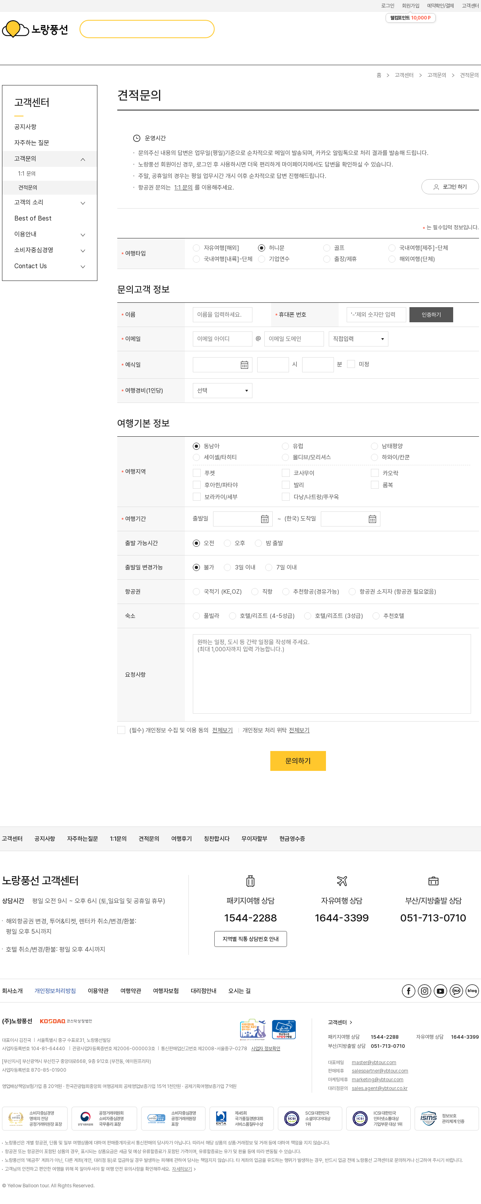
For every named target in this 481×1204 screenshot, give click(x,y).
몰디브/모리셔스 (306, 457)
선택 (202, 390)
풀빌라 (206, 615)
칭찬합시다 (217, 838)
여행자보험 (166, 991)
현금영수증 (292, 838)
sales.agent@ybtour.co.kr (379, 1088)
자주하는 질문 (31, 143)
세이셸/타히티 (215, 457)
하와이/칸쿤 (390, 457)
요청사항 (135, 674)
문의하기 (298, 761)
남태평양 (387, 446)
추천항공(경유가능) (310, 591)
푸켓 (204, 473)
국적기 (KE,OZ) (217, 591)
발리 (293, 485)
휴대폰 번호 (292, 314)
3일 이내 (240, 567)
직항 (262, 591)
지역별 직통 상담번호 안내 (251, 939)
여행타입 (135, 253)
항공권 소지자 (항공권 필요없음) (392, 591)
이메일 (133, 339)
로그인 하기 (455, 187)
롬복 (382, 485)
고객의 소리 (29, 202)
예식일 (133, 364)
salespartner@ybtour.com (380, 1071)
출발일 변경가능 (144, 567)
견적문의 (27, 187)
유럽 (292, 446)
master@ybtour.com (374, 1062)
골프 (334, 248)
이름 (130, 314)
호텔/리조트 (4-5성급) (262, 615)
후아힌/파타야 (215, 485)
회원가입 (410, 6)
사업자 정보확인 (265, 1048)
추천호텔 (388, 615)
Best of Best (33, 218)
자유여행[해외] (216, 248)
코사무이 (298, 473)
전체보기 (222, 730)
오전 (203, 543)
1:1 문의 (27, 173)
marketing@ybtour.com (377, 1079)
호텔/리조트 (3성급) (333, 615)
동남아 (206, 446)
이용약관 (98, 991)
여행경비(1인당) (144, 390)
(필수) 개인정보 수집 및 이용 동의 (163, 730)
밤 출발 (269, 543)
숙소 (130, 615)
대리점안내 (204, 991)
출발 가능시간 (141, 543)
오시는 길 (240, 991)
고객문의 (436, 75)
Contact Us (30, 266)
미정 (358, 364)
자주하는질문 (82, 838)
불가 (203, 567)
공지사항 (25, 127)
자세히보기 (182, 1169)
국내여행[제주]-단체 (418, 248)
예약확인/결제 (440, 6)
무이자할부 (255, 838)
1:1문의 (118, 838)
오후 (234, 543)
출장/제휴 (340, 259)
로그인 (387, 6)
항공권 (133, 591)
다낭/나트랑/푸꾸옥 (310, 497)
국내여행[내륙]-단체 (222, 259)
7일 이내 (281, 567)
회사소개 (12, 991)
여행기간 (135, 519)
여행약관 (130, 991)
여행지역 (135, 471)
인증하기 (431, 315)
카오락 (384, 473)
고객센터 (470, 6)
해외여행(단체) (411, 259)
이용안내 (25, 234)
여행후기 (181, 838)
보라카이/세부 (215, 497)
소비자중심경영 (33, 250)
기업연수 (274, 259)
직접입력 (343, 339)
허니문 (271, 248)
